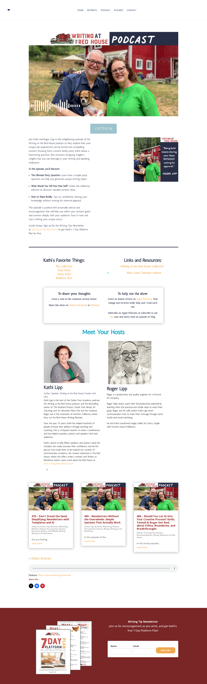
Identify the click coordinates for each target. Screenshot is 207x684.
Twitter (72, 301)
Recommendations (39, 527)
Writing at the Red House (42, 530)
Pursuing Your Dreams (56, 525)
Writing (62, 527)
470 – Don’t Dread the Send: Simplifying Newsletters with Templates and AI (50, 516)
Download (65, 571)
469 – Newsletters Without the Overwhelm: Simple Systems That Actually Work (102, 516)
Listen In (103, 125)
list (111, 313)
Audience (35, 523)
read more (37, 540)
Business (54, 523)
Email (136, 642)
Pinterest (95, 301)
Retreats (92, 9)
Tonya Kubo (64, 270)
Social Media (53, 527)
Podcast (105, 9)
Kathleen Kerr (64, 274)
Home (80, 9)
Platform (35, 525)
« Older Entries (40, 555)
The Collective (64, 263)
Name (114, 642)
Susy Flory (64, 267)
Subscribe (166, 647)
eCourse (118, 9)
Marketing (63, 523)
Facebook (82, 301)
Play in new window (48, 571)
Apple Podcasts (144, 295)
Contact (131, 9)
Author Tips (45, 523)
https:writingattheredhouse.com (59, 460)
